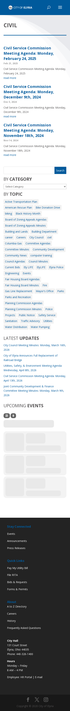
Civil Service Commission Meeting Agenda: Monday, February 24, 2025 (29, 53)
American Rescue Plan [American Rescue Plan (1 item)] (18, 207)
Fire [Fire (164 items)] (45, 285)
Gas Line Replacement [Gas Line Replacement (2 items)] (18, 291)
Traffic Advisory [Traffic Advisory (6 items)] (30, 321)
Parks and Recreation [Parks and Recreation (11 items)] (18, 297)
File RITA (12, 575)
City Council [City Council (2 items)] (36, 237)
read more (10, 78)
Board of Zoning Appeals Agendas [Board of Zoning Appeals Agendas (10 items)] (25, 219)
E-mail (38, 677)
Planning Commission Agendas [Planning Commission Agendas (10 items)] (23, 303)
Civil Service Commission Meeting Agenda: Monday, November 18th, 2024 (29, 130)
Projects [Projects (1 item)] (10, 315)
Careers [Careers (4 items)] (21, 237)
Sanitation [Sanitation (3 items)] (11, 321)
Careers (11, 613)
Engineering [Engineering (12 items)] (12, 273)
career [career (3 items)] (9, 237)
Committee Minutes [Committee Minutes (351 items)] (17, 249)
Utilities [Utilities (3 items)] (47, 321)
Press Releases (16, 548)
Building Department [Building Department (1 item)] (44, 231)
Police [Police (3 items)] (49, 309)
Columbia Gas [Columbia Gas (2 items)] (13, 243)
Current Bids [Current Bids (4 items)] (12, 267)
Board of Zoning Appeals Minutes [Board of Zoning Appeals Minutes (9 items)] (25, 225)
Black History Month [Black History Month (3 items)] (28, 213)
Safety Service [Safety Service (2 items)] (46, 315)
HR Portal (26, 677)
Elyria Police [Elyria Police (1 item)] (56, 267)
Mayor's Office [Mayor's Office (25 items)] (45, 291)
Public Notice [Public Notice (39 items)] (27, 315)
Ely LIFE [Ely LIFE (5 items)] (28, 267)
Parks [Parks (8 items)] (60, 291)
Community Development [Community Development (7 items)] (48, 249)
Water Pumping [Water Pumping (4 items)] (40, 327)
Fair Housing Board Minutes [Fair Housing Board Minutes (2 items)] (22, 285)
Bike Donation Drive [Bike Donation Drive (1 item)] (48, 207)
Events (11, 534)
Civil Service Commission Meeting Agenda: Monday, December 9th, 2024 (29, 92)
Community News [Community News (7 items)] (16, 255)
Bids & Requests (17, 582)
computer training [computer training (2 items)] (41, 255)
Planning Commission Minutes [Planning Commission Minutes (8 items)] (23, 309)
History (11, 621)
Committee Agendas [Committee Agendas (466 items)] (38, 243)
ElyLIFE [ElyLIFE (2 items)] (41, 267)
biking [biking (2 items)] (8, 213)
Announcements (17, 541)
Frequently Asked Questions (24, 628)
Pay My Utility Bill (17, 568)
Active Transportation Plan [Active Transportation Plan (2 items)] (21, 201)
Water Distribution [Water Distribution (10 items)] (16, 327)
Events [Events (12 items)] (27, 273)
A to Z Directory (17, 606)
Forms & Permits (17, 589)
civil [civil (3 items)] (49, 237)
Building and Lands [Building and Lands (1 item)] (16, 231)
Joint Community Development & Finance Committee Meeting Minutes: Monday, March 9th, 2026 (34, 391)
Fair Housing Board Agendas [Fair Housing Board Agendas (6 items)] (22, 279)
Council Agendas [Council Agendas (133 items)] (15, 261)
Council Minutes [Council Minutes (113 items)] (38, 261)
